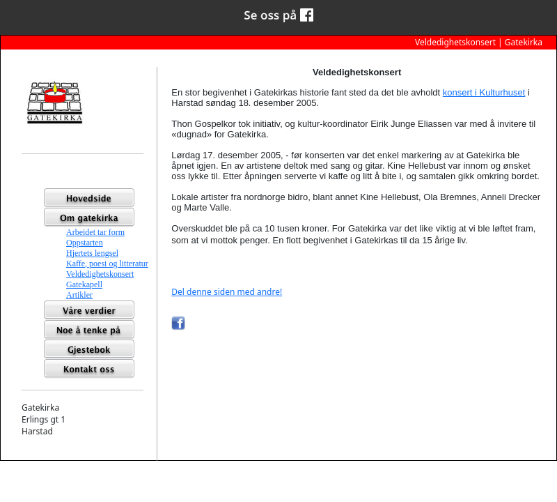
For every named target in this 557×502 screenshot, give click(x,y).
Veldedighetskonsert (100, 274)
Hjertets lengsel (92, 253)
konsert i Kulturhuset (484, 92)
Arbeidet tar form (95, 232)
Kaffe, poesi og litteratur (107, 263)
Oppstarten (84, 243)
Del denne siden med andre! (226, 292)
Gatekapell (84, 284)
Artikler (79, 295)
